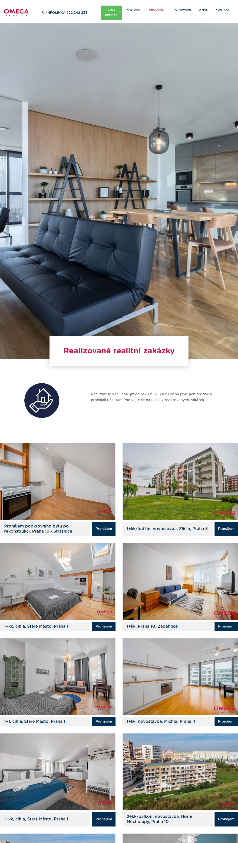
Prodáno (156, 9)
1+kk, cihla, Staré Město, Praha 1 (36, 616)
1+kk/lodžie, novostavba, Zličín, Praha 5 (167, 518)
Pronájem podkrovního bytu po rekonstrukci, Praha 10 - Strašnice (38, 518)
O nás (203, 9)
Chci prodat (111, 12)
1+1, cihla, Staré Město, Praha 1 (34, 711)
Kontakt (222, 9)
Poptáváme (182, 9)
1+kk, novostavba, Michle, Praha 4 (161, 711)
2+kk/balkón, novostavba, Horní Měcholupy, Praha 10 (159, 808)
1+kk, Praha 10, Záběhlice (152, 616)
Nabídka (133, 9)
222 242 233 (66, 13)
